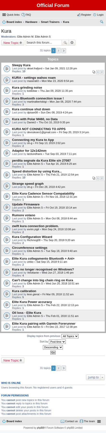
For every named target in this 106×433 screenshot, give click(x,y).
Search (65, 43)
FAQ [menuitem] (28, 14)
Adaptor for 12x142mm (29, 150)
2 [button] (58, 50)
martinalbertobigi (36, 101)
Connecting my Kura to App (33, 140)
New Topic (11, 42)
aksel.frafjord (34, 68)
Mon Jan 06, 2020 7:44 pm (65, 101)
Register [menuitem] (86, 14)
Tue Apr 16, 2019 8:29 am (61, 163)
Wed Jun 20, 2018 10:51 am (62, 283)
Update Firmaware (26, 204)
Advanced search (72, 43)
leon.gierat (33, 294)
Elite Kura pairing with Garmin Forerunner (43, 323)
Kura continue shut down (31, 109)
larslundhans (34, 153)
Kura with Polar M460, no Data (35, 119)
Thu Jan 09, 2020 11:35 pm (56, 90)
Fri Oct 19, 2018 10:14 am (61, 207)
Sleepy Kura (21, 65)
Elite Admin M (25, 36)
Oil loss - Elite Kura (26, 313)
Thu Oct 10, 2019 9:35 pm (54, 122)
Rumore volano (23, 215)
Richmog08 (33, 240)
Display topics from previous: (53, 336)
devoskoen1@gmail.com (41, 132)
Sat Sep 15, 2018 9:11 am (51, 261)
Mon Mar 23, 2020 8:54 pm (57, 80)
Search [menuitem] (102, 22)
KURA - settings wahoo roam (34, 77)
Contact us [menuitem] (71, 421)
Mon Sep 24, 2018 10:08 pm (58, 229)
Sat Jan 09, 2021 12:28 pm (61, 68)
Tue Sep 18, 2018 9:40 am (61, 250)
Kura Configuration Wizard (32, 237)
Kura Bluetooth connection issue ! (38, 98)
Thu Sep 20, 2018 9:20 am (59, 240)
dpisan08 (32, 112)
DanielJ (31, 122)
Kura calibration (24, 291)
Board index (14, 421)
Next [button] (63, 50)
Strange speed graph (28, 183)
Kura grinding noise (27, 87)
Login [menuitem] (100, 14)
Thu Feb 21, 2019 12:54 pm (62, 174)
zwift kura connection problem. (35, 226)
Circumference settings (29, 247)
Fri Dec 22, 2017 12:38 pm (61, 326)
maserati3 (33, 80)
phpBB (40, 427)
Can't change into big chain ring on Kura (42, 280)
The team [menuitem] (89, 421)
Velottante (33, 272)
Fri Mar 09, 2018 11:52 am (58, 294)
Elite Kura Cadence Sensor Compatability (43, 193)
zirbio (30, 261)
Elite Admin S (43, 36)
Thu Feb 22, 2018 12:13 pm (62, 305)
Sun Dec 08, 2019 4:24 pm (56, 112)
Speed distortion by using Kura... (37, 171)
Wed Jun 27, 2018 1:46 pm (58, 272)
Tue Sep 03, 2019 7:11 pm (60, 153)
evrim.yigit (33, 229)
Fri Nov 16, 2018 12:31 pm (61, 196)
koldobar (32, 90)
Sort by (53, 342)
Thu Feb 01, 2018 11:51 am (62, 316)
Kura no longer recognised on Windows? (43, 269)
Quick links (13, 14)
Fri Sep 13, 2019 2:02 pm (50, 143)
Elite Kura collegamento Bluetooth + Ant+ (43, 258)
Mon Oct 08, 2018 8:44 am (61, 218)
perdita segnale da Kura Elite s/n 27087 (41, 160)
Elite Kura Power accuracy (32, 302)
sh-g (29, 143)
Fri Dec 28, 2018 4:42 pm (50, 186)
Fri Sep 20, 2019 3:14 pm (74, 132)
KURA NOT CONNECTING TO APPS (39, 129)
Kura (6, 31)
